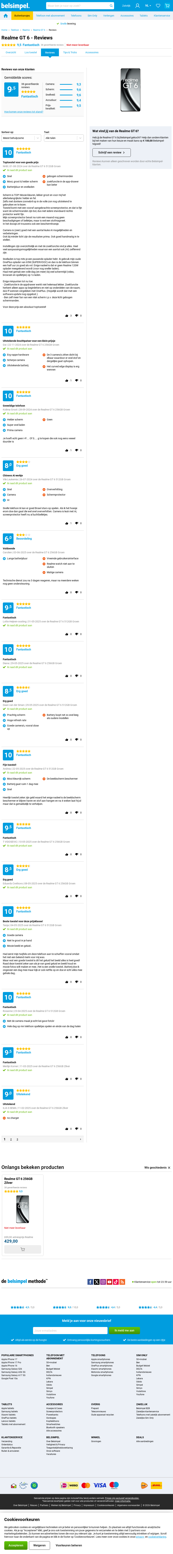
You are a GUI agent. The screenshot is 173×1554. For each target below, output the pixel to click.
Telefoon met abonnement (50, 15)
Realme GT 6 (39, 30)
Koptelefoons (52, 1421)
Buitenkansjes (22, 15)
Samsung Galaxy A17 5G (13, 1375)
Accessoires (127, 15)
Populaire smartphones (17, 1355)
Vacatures (51, 1454)
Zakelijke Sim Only (145, 1418)
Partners (44, 1505)
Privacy (77, 1505)
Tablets (144, 15)
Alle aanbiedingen (144, 1441)
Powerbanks (52, 1415)
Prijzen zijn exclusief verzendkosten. (122, 1498)
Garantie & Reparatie (11, 1448)
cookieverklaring (157, 1536)
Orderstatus (7, 1444)
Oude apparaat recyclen (102, 1415)
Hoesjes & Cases (54, 1408)
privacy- (140, 1536)
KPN (48, 1378)
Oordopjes (51, 1418)
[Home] (5, 15)
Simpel (49, 1388)
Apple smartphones (100, 1359)
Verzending (6, 1441)
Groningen (96, 1441)
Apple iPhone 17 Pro (11, 1362)
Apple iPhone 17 (9, 1359)
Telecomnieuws (98, 1411)
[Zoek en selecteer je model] (80, 5)
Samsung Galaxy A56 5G (13, 1372)
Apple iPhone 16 (9, 1365)
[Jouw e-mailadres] (70, 1330)
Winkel (95, 1437)
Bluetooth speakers (55, 1427)
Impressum (89, 1505)
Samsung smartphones (102, 1362)
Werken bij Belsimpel (61, 1505)
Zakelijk (141, 1404)
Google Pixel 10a (9, 1378)
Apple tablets (7, 1408)
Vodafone (51, 1394)
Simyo (49, 1391)
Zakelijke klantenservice (147, 1411)
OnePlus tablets (9, 1418)
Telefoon (15, 30)
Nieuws (33, 1505)
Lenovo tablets (8, 1421)
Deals (140, 1437)
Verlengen (108, 15)
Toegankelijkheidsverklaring (59, 1448)
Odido (49, 1385)
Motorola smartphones (102, 1372)
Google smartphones (101, 1375)
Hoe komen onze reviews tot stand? (23, 111)
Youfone (50, 1397)
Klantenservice (162, 15)
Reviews (52, 30)
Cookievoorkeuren (105, 1505)
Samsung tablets (9, 1411)
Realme (26, 30)
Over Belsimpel (53, 1441)
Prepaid (95, 1408)
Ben (48, 1365)
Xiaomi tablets (8, 1415)
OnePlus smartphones (101, 1365)
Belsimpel (53, 1437)
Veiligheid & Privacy (55, 1444)
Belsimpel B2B (143, 1408)
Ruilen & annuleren (10, 1451)
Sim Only (92, 15)
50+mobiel (51, 1362)
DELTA (49, 1372)
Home (4, 30)
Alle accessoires (54, 1430)
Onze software (53, 1451)
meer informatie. (123, 1501)
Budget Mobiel (53, 1369)
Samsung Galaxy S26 (11, 1369)
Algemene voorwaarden (128, 1505)
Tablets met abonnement (13, 1424)
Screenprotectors (54, 1411)
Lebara (49, 1381)
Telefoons (76, 15)
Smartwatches (53, 1424)
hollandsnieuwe (53, 1375)
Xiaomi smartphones (101, 1369)
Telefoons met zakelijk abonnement (153, 1415)
